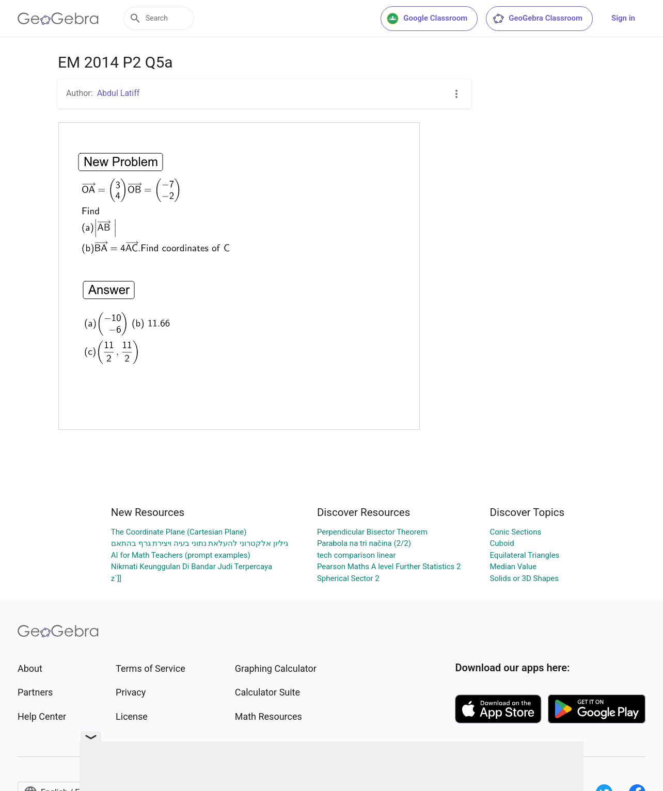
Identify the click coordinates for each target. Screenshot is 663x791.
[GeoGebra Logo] (58, 18)
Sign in (623, 18)
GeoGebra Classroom (537, 18)
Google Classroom (427, 18)
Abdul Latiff (118, 93)
